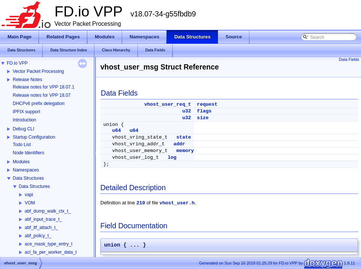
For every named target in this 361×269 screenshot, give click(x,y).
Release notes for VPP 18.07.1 (44, 87)
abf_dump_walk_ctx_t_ (48, 211)
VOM (30, 202)
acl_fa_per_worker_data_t (51, 252)
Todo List (22, 144)
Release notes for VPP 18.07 (42, 95)
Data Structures (28, 178)
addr (179, 144)
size (203, 118)
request (207, 104)
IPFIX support (26, 111)
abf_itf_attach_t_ (41, 227)
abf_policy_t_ (38, 235)
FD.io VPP (17, 63)
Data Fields (349, 59)
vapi (29, 194)
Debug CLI (23, 129)
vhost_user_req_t (167, 104)
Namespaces (26, 170)
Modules (21, 161)
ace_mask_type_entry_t (48, 244)
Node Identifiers (28, 152)
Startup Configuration (34, 137)
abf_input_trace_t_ (43, 219)
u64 (116, 130)
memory (185, 151)
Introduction (24, 120)
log (172, 157)
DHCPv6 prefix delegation (38, 103)
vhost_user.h (177, 203)
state (183, 137)
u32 (186, 111)
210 (140, 203)
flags (204, 111)
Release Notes (27, 79)
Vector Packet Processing (38, 71)
